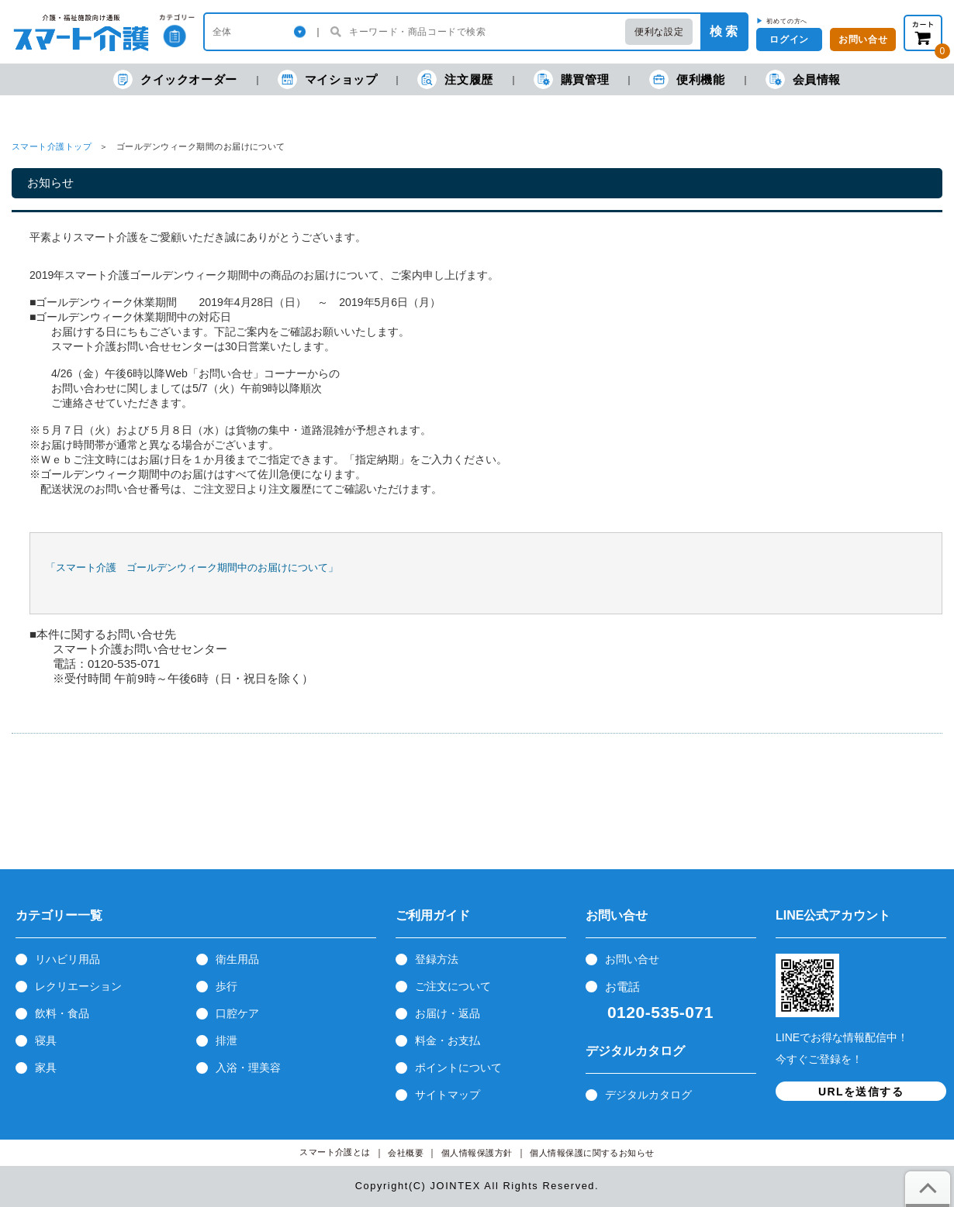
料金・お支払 (447, 1040)
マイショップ (328, 79)
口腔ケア (237, 1013)
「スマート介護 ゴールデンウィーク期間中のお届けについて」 (192, 567)
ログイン (788, 39)
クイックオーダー (175, 79)
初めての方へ (786, 21)
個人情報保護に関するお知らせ (592, 1153)
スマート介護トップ (52, 146)
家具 (46, 1067)
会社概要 (405, 1153)
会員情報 (803, 79)
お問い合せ (632, 959)
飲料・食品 (62, 1013)
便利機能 (686, 79)
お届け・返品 (447, 1013)
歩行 (226, 986)
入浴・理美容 (248, 1067)
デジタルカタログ (648, 1094)
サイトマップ (447, 1094)
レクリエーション (78, 986)
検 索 (724, 31)
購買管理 (571, 79)
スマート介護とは (335, 1152)
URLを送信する (861, 1091)
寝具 (46, 1040)
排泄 (226, 1040)
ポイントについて (458, 1067)
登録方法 (436, 959)
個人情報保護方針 (477, 1153)
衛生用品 (237, 959)
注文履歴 (455, 79)
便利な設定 (658, 31)
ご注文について (453, 986)
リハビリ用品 (67, 959)
